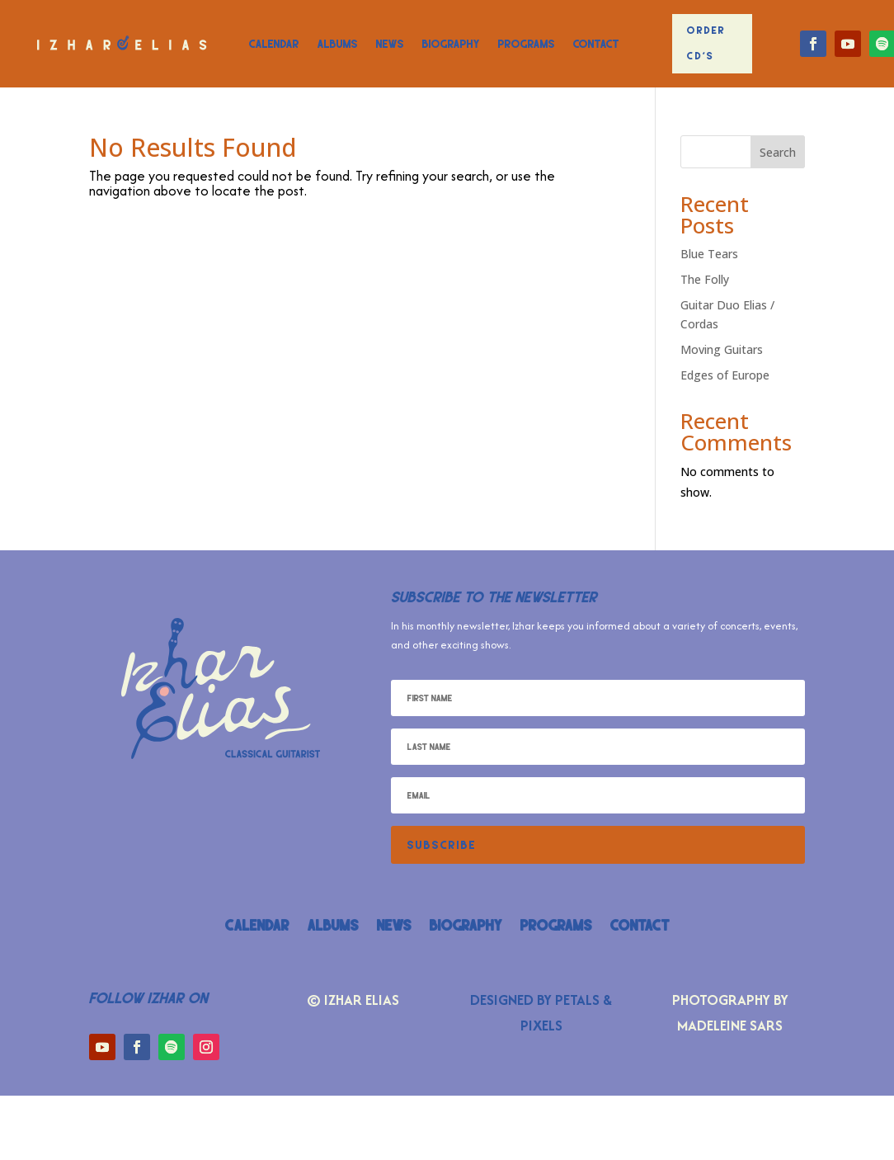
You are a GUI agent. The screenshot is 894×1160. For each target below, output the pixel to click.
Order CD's (706, 43)
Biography (451, 43)
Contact (596, 43)
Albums (338, 43)
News (390, 43)
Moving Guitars (721, 349)
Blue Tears (709, 254)
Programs (526, 43)
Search (778, 152)
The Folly (704, 279)
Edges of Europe (724, 375)
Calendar (274, 43)
